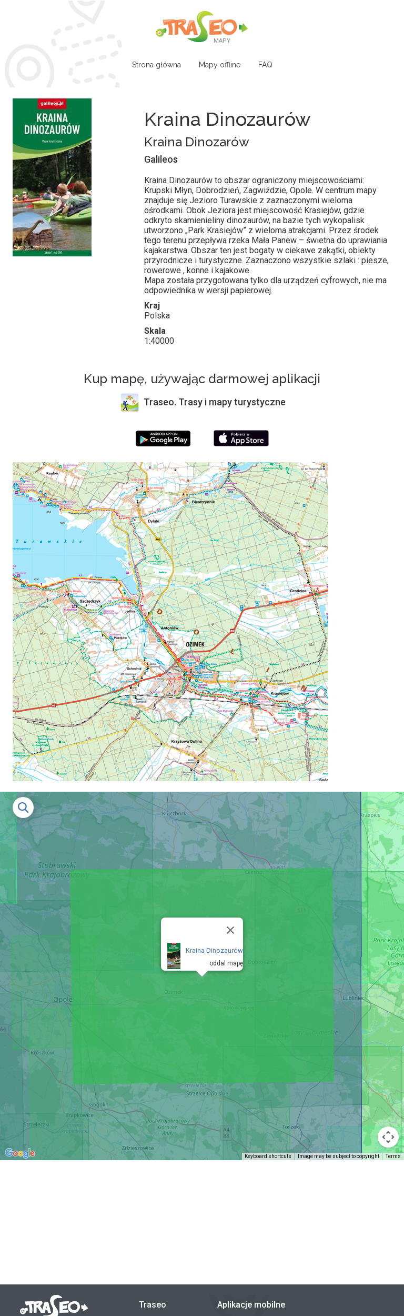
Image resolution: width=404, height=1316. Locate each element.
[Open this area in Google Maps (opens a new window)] (20, 1153)
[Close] (230, 930)
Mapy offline (219, 65)
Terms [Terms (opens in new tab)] (393, 1156)
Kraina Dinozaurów (214, 950)
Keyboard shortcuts (268, 1156)
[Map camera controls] (388, 1137)
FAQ (265, 65)
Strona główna (156, 65)
